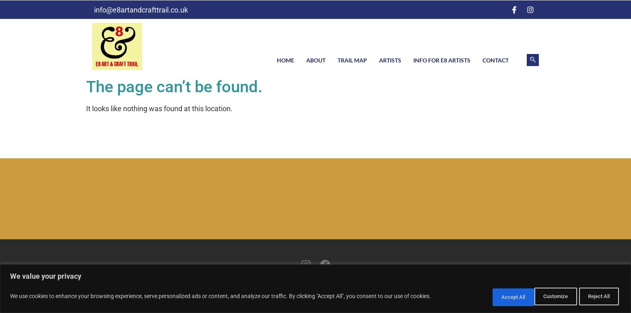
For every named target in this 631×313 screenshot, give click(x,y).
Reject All (544, 297)
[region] (315, 290)
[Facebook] (514, 10)
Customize (492, 297)
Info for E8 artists (441, 60)
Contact (496, 60)
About (316, 60)
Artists (390, 60)
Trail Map (352, 60)
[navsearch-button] (533, 60)
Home (285, 60)
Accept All (596, 297)
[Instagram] (530, 10)
